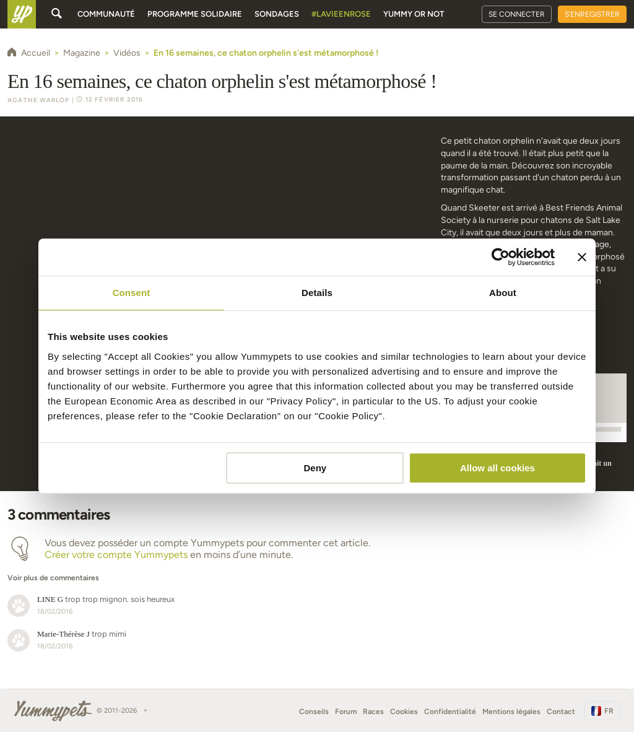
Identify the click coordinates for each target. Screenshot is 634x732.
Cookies (404, 711)
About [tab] (502, 292)
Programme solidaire (194, 14)
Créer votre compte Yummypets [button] (116, 554)
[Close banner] (582, 257)
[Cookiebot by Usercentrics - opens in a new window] (500, 257)
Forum (346, 711)
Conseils (314, 711)
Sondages (276, 14)
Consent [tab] (131, 292)
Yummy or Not (413, 14)
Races (373, 711)
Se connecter (517, 14)
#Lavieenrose (341, 14)
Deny (315, 468)
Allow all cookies (497, 468)
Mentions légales (511, 711)
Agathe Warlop (38, 100)
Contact (561, 711)
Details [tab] (317, 292)
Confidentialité (450, 711)
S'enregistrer (592, 14)
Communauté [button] (106, 14)
